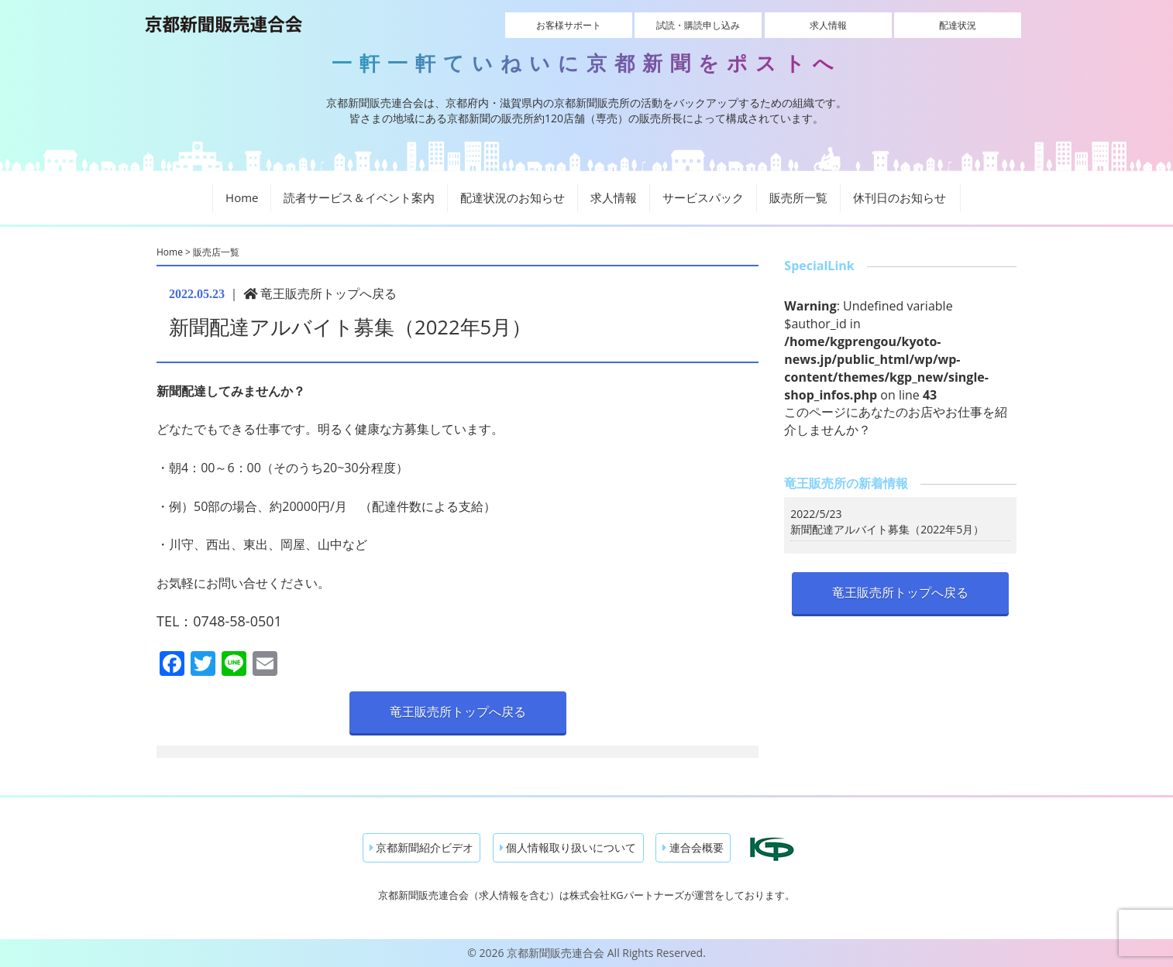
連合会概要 (693, 847)
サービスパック (703, 197)
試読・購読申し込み (698, 25)
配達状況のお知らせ (512, 197)
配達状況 (957, 25)
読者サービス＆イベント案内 (359, 197)
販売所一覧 (798, 197)
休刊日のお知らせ (899, 197)
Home (241, 197)
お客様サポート (568, 25)
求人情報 (828, 25)
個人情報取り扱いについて (568, 847)
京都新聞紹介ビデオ (422, 847)
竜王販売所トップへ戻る (320, 293)
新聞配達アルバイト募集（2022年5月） (887, 529)
